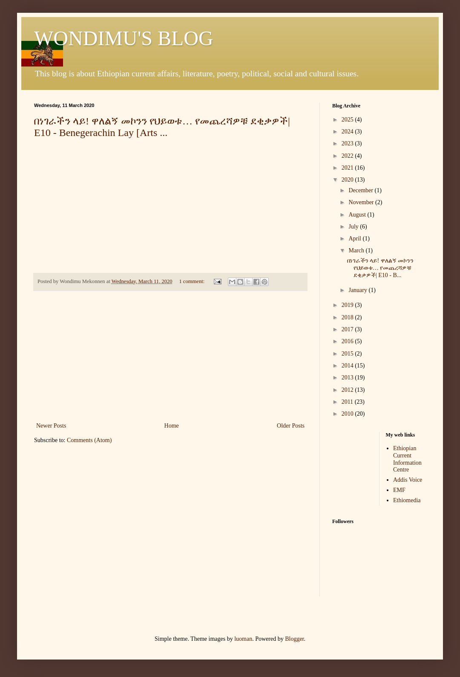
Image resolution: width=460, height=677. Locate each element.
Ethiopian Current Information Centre (407, 459)
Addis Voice (407, 480)
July (354, 226)
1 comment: (192, 281)
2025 (348, 119)
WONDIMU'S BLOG (123, 38)
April (355, 238)
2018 (348, 317)
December (361, 190)
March (356, 250)
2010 (348, 414)
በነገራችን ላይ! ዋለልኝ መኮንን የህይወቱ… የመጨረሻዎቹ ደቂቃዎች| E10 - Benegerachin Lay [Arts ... (162, 127)
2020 (348, 179)
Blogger (294, 639)
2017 (348, 329)
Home (171, 425)
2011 (348, 402)
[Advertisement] (170, 356)
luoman (243, 639)
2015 (348, 353)
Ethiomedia (407, 500)
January (358, 290)
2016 (348, 341)
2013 (348, 377)
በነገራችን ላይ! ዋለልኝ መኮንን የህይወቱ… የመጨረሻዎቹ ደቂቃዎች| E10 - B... (380, 267)
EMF (399, 490)
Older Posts (291, 425)
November (361, 202)
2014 (348, 365)
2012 (348, 390)
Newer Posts (51, 425)
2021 (348, 168)
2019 (348, 305)
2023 (348, 143)
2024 (348, 131)
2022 (348, 156)
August (357, 214)
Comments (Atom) (89, 440)
